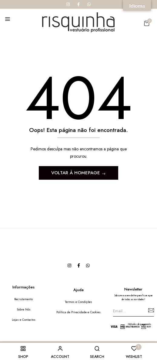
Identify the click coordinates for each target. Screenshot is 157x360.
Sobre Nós (24, 309)
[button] (146, 23)
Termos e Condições (78, 302)
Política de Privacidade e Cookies (78, 312)
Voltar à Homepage (76, 172)
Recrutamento (23, 299)
